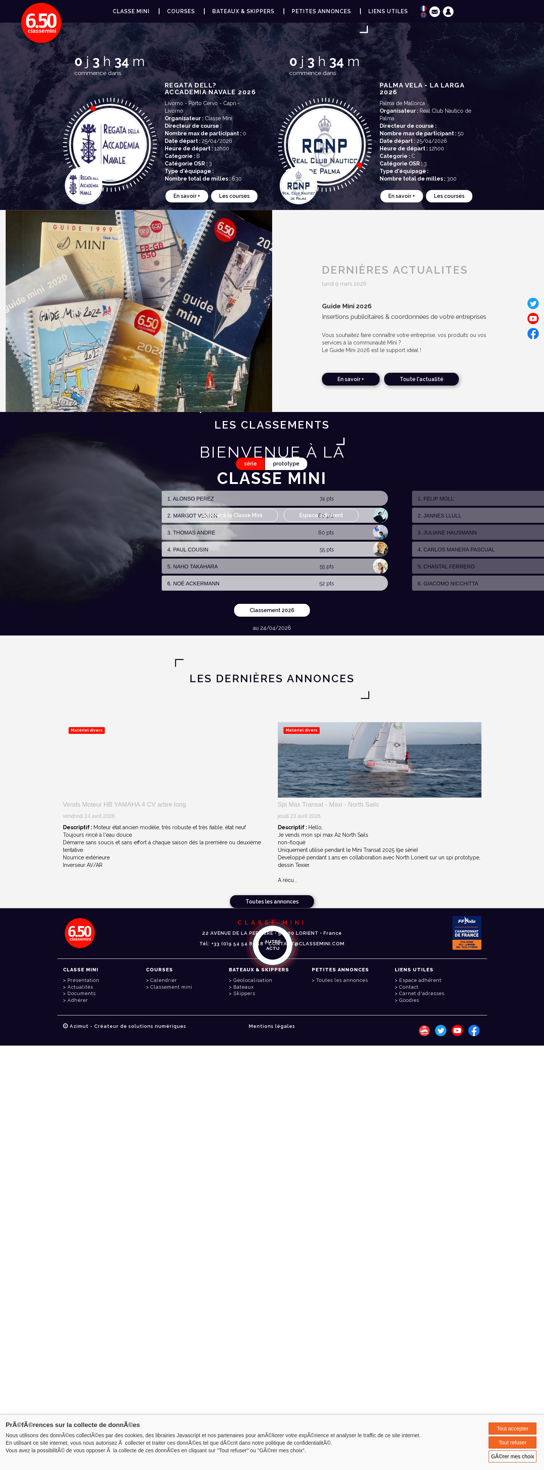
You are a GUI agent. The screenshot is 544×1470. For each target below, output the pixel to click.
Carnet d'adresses (421, 993)
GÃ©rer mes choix (512, 1456)
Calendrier (163, 980)
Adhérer (77, 1000)
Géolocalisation (253, 980)
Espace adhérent (321, 515)
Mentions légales (272, 1026)
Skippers (244, 993)
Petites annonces (321, 11)
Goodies (409, 1000)
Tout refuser (513, 1442)
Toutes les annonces (272, 902)
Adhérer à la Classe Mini (231, 515)
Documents (81, 993)
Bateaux (243, 987)
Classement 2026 (272, 610)
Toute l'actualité (421, 379)
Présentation (83, 980)
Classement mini (171, 987)
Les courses (234, 196)
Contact (408, 987)
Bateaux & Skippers (243, 11)
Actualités (80, 987)
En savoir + (186, 196)
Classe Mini (131, 11)
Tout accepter (513, 1429)
